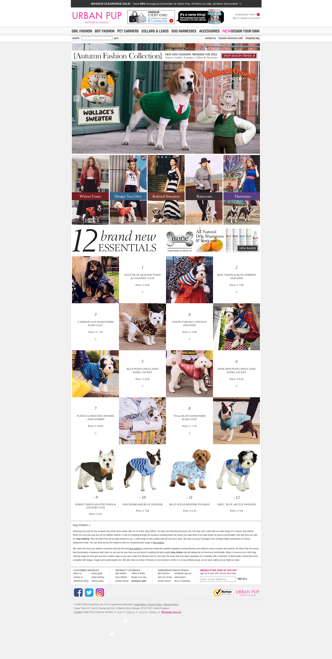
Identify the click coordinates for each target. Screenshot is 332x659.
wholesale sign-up (182, 573)
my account (254, 18)
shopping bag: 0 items (247, 14)
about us (77, 573)
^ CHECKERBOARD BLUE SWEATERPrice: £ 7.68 (142, 504)
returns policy (97, 581)
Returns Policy (170, 604)
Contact (78, 612)
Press (142, 612)
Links (120, 612)
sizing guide (96, 573)
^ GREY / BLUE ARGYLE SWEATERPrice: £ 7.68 (236, 504)
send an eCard (165, 577)
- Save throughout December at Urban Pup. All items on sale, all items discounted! (166, 3)
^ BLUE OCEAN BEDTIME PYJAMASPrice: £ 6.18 (189, 504)
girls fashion (121, 573)
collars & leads (138, 573)
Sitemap (131, 612)
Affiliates (153, 612)
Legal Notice (140, 604)
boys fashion (121, 577)
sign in (235, 18)
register (243, 18)
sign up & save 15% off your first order (218, 573)
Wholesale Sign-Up (171, 612)
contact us (78, 577)
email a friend (164, 581)
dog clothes (158, 542)
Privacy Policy (155, 604)
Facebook (182, 581)
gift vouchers (164, 573)
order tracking (97, 577)
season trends (122, 581)
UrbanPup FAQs (81, 581)
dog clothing (135, 548)
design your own (139, 577)
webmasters (180, 577)
